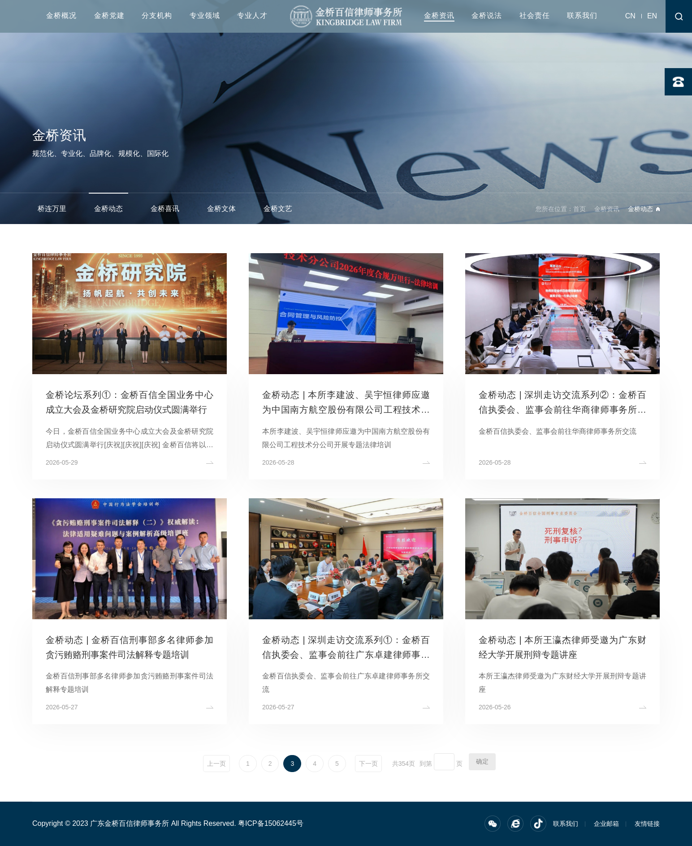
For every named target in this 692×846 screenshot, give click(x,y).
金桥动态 (108, 208)
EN (652, 16)
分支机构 (157, 15)
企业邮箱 (606, 823)
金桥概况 (61, 15)
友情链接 (647, 823)
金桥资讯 (439, 15)
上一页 (216, 763)
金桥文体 (221, 208)
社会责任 (534, 15)
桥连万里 (52, 208)
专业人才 (252, 15)
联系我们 (582, 15)
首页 (579, 208)
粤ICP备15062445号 (270, 823)
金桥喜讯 (165, 208)
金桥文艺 (278, 208)
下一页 (368, 763)
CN (630, 16)
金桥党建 (109, 15)
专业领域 (205, 15)
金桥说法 (486, 15)
